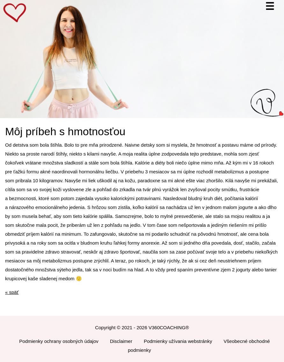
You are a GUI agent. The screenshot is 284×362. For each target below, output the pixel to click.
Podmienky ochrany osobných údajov (58, 341)
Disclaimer (121, 341)
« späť (11, 292)
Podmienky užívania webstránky (178, 341)
